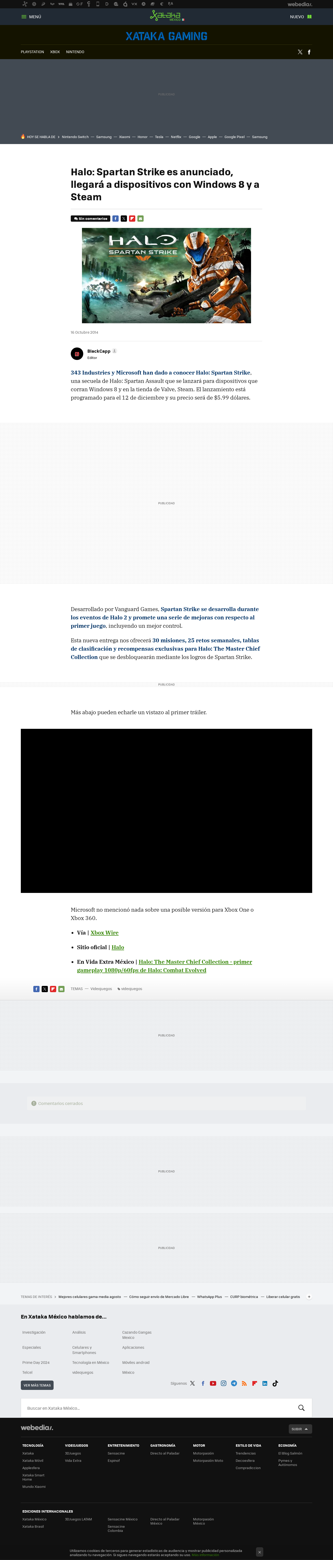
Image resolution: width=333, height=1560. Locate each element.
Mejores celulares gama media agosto (90, 1296)
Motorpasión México (203, 1521)
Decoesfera (245, 1460)
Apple (212, 136)
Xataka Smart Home (33, 1477)
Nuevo (297, 17)
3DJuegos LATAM (78, 1519)
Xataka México (166, 15)
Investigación (34, 1332)
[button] (101, 351)
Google (194, 136)
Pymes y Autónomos (287, 1462)
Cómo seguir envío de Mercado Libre (159, 1296)
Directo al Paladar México (165, 1521)
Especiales (31, 1347)
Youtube (213, 1382)
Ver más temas (37, 1385)
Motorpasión (203, 1453)
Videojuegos (166, 36)
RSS (244, 1382)
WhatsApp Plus (210, 1296)
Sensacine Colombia (116, 1528)
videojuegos (131, 988)
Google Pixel (235, 136)
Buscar (301, 1408)
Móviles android (136, 1362)
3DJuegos (73, 1453)
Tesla (159, 136)
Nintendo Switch (75, 136)
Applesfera (31, 1467)
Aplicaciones (133, 1347)
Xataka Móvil (32, 1460)
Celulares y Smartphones (84, 1350)
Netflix (176, 136)
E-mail (140, 218)
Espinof (114, 1460)
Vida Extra (73, 1460)
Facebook (309, 52)
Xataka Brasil (33, 1526)
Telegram (234, 1382)
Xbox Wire (105, 932)
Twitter (300, 52)
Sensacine (116, 1453)
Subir (297, 1428)
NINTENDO (75, 51)
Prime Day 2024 (35, 1362)
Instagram (223, 1382)
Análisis (79, 1332)
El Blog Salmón (290, 1453)
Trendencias (246, 1453)
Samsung (104, 136)
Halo (118, 947)
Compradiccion (248, 1467)
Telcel (27, 1372)
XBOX (55, 51)
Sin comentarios (93, 218)
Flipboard (132, 218)
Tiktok (275, 1382)
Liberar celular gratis (283, 1296)
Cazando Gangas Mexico (137, 1334)
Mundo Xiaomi (34, 1486)
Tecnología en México (90, 1362)
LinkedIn (265, 1382)
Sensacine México (123, 1519)
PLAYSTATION (32, 51)
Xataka (28, 1453)
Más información (205, 1554)
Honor (143, 136)
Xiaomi (124, 136)
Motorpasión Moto (208, 1460)
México (128, 1372)
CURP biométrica (244, 1296)
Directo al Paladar (165, 1453)
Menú (35, 17)
